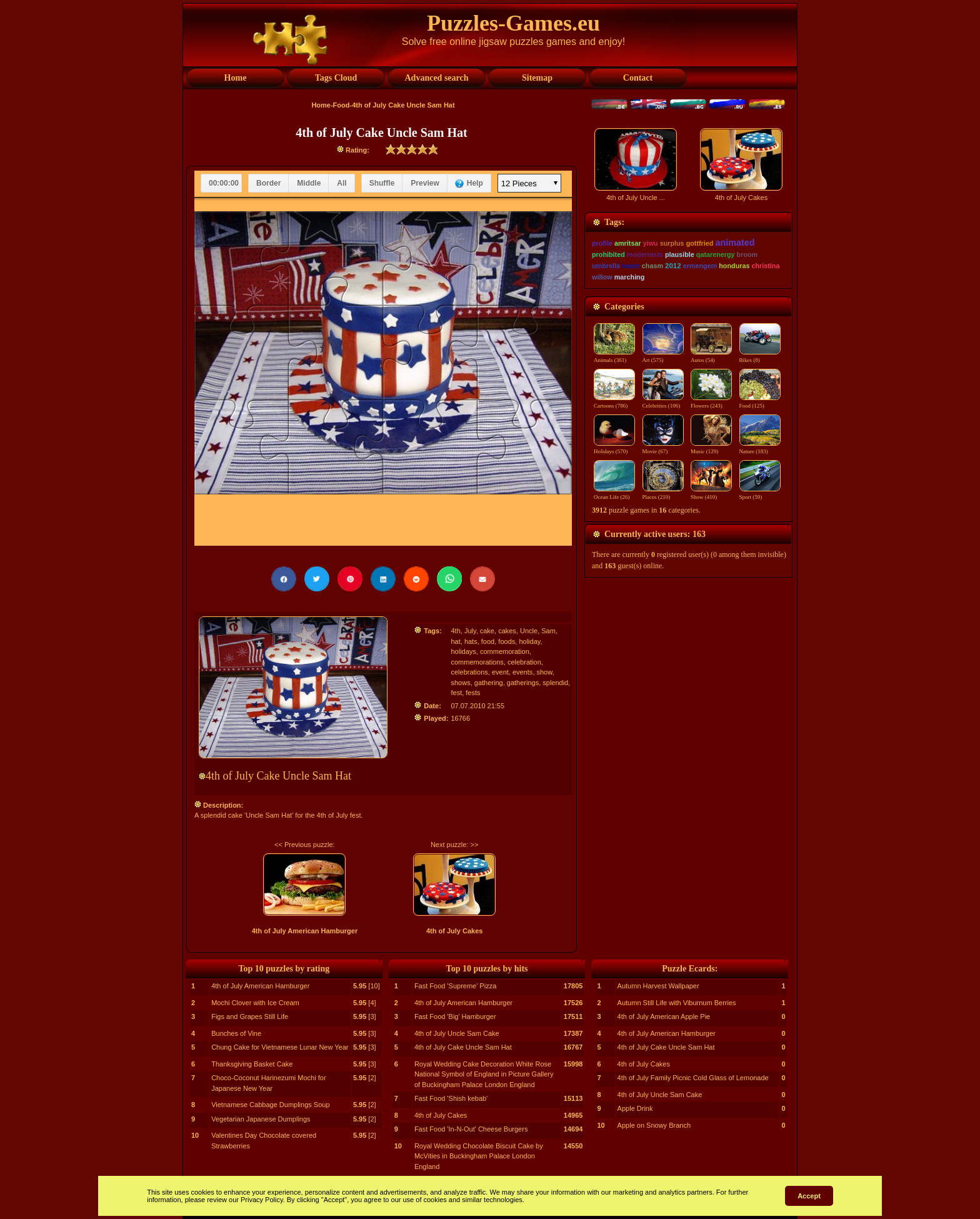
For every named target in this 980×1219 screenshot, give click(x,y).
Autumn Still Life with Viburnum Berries (677, 1002)
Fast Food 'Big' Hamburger (455, 1016)
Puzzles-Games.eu (513, 23)
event (500, 672)
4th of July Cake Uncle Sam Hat (463, 1047)
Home (321, 105)
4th (455, 631)
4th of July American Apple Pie (664, 1016)
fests (473, 692)
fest (456, 692)
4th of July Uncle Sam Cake (456, 1033)
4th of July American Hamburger (305, 931)
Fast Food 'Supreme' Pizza (455, 986)
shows (460, 682)
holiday (529, 641)
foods (506, 641)
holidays (463, 651)
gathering (488, 682)
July (470, 631)
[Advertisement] (688, 210)
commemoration (504, 651)
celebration (524, 662)
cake (487, 631)
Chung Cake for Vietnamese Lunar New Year (279, 1047)
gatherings (523, 682)
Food (341, 105)
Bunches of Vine (236, 1033)
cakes (507, 631)
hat (455, 641)
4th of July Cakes (454, 931)
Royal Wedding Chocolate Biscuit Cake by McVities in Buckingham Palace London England (478, 1156)
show (544, 672)
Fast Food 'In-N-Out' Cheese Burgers (471, 1129)
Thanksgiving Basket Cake (251, 1064)
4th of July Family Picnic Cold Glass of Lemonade (693, 1077)
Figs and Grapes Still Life (249, 1016)
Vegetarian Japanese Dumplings (260, 1119)
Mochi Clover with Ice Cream (255, 1002)
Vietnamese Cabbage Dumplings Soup (270, 1104)
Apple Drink (635, 1108)
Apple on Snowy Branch (654, 1125)
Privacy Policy (262, 1199)
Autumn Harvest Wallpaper (658, 986)
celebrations (469, 672)
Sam (548, 631)
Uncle (529, 631)
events (522, 672)
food (487, 641)
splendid (555, 682)
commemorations (477, 662)
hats (471, 641)
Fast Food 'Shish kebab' (451, 1098)
